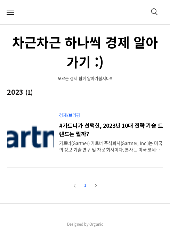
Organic (96, 224)
